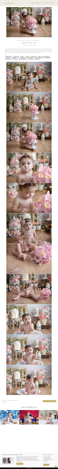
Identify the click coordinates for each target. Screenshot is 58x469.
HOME (33, 2)
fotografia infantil (47, 57)
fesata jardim (7, 57)
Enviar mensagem (47, 459)
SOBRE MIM (47, 2)
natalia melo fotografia (39, 57)
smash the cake (16, 56)
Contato (46, 466)
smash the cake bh (8, 56)
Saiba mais (19, 465)
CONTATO (52, 2)
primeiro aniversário (46, 56)
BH (18, 57)
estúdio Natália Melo (30, 57)
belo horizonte (22, 57)
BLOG (42, 2)
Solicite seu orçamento (49, 430)
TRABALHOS (37, 2)
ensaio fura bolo (33, 56)
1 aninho (39, 56)
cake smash (27, 56)
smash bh (22, 56)
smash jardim (14, 57)
